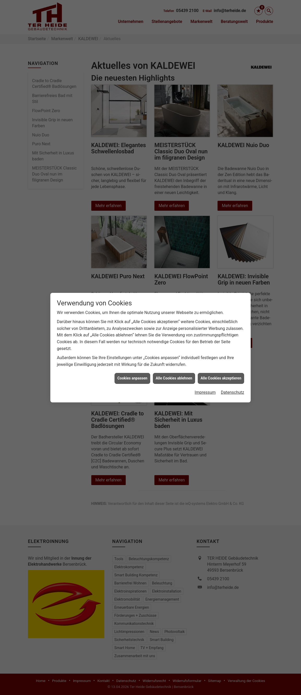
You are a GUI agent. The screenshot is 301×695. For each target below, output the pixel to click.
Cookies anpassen (132, 368)
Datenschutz (232, 382)
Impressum (205, 382)
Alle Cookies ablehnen (174, 368)
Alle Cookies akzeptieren (221, 368)
